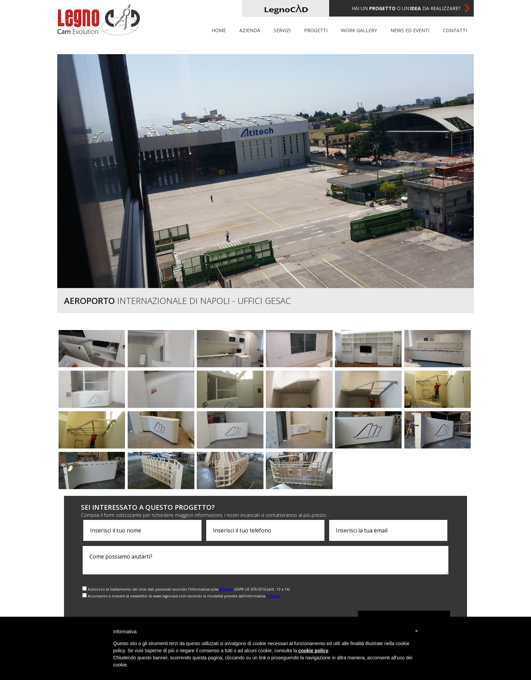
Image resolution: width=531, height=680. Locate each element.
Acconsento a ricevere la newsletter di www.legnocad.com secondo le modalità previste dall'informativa (184, 596)
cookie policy (313, 650)
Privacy (226, 589)
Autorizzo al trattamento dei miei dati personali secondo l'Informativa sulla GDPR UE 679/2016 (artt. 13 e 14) (189, 589)
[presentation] (409, 592)
